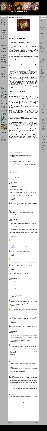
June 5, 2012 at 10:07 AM (13, 384)
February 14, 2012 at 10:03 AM (13, 147)
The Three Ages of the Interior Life (42, 76)
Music (1, 100)
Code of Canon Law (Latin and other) (42, 50)
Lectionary (4, 98)
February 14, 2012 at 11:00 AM (13, 156)
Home (24, 422)
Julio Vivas (11, 245)
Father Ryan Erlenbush (13, 182)
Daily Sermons (3, 92)
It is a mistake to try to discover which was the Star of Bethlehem (3, 21)
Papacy (2, 101)
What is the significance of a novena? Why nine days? (4, 72)
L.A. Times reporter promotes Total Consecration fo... (43, 115)
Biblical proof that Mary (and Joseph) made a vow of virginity (4, 28)
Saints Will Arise (42, 30)
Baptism (5, 88)
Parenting (5, 101)
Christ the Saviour (42, 70)
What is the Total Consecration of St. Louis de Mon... (44, 106)
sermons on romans (3, 110)
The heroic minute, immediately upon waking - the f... (43, 145)
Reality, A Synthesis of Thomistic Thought (42, 74)
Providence (41, 73)
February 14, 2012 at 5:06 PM (13, 247)
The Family (5, 112)
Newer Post (10, 422)
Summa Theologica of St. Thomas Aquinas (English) (42, 63)
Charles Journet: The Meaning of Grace (42, 82)
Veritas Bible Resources (42, 64)
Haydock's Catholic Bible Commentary (42, 58)
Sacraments (2, 104)
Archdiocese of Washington (42, 26)
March (42, 103)
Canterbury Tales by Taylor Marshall (42, 39)
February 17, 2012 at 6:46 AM (13, 341)
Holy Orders (2, 97)
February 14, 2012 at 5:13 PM (13, 261)
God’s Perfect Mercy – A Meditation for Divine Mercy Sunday (42, 28)
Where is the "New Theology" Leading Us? (42, 81)
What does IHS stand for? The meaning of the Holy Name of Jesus (4, 58)
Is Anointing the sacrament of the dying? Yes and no (43, 133)
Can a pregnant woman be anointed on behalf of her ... (43, 142)
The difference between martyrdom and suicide (43, 139)
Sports (6, 111)
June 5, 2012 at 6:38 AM (13, 373)
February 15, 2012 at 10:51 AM (13, 305)
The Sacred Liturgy (4, 114)
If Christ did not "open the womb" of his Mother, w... (43, 148)
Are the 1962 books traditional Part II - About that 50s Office (42, 32)
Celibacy (2, 91)
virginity (4, 120)
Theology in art (5, 116)
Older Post (37, 422)
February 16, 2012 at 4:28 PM (13, 322)
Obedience (5, 100)
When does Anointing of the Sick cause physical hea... (43, 127)
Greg (10, 307)
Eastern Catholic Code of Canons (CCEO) (42, 56)
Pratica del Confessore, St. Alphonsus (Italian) (42, 59)
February (43, 104)
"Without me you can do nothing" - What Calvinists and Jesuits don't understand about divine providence (4, 35)
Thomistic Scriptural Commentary (4, 118)
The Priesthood (4, 113)
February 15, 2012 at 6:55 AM (13, 290)
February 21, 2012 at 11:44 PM (13, 357)
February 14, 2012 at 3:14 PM (13, 206)
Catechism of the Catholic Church (42, 44)
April (42, 102)
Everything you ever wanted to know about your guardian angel (3, 65)
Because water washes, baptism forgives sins (43, 109)
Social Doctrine (3, 111)
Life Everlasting (42, 72)
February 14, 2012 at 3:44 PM (13, 236)
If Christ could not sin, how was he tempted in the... (44, 112)
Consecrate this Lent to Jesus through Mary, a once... (43, 124)
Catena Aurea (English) (42, 47)
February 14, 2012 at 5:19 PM (13, 269)
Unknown (11, 169)
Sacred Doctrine (4, 105)
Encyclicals (6, 93)
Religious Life (3, 103)
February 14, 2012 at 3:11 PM (13, 199)
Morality (4, 99)
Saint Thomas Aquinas (4, 108)
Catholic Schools (4, 90)
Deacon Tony (11, 238)
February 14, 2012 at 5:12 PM (13, 255)
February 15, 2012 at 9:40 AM (13, 296)
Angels (2, 88)
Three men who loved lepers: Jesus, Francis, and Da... (43, 136)
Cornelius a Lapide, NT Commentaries (42, 53)
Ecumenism (2, 93)
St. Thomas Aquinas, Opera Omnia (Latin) (42, 61)
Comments (42, 18)
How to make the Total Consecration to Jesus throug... (44, 118)
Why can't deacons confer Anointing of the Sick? (43, 130)
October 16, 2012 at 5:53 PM (13, 398)
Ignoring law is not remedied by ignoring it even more (42, 37)
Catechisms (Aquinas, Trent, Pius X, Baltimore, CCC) (42, 46)
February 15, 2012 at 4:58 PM (13, 312)
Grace (41, 71)
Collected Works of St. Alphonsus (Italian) (42, 51)
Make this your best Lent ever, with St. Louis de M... (43, 121)
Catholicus (11, 386)
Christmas (5, 91)
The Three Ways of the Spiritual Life (42, 77)
